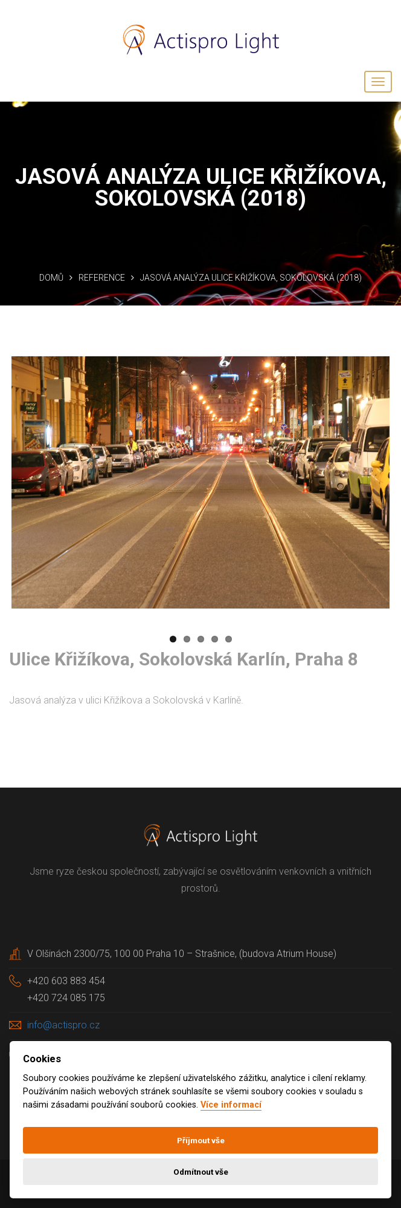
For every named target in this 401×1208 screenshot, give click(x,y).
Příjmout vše (201, 1140)
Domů (51, 277)
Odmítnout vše (200, 1172)
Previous (30, 468)
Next (371, 468)
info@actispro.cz (63, 1025)
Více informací (230, 1105)
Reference (102, 277)
